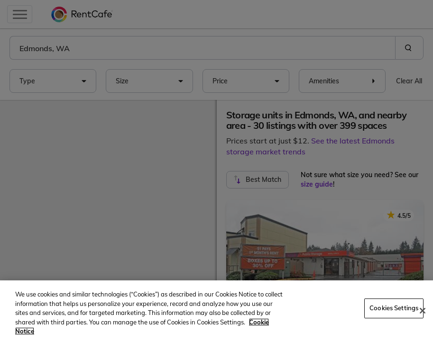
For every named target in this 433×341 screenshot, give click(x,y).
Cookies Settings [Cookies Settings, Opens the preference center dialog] (393, 308)
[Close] (422, 310)
